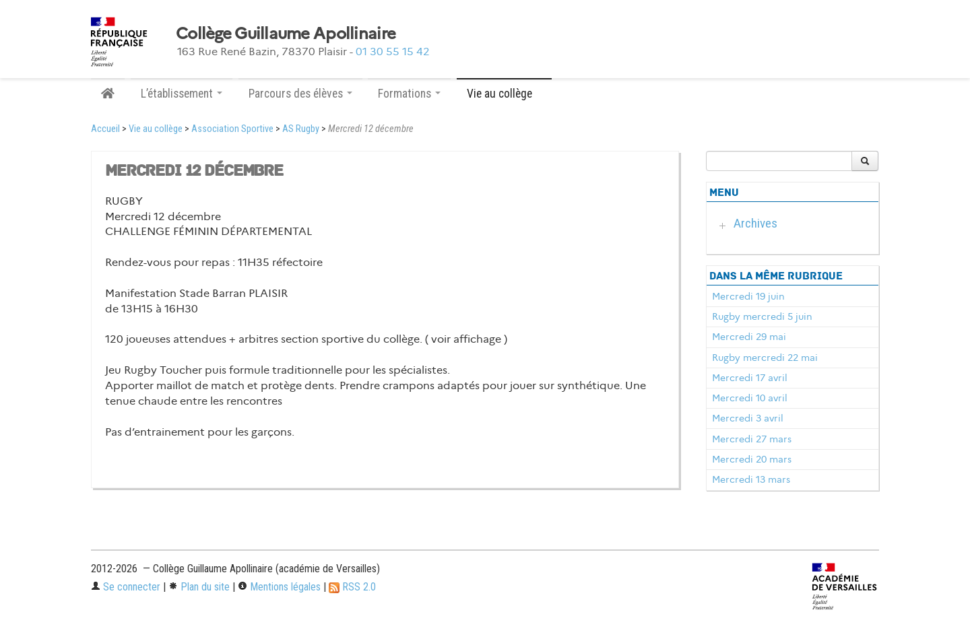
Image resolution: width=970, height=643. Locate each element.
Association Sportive (232, 129)
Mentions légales (279, 586)
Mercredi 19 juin (748, 296)
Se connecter (125, 586)
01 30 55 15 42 (393, 51)
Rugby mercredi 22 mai (765, 357)
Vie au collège (156, 129)
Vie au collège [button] (504, 93)
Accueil (105, 129)
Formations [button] (409, 93)
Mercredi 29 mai (749, 337)
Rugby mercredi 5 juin (762, 316)
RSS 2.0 (352, 586)
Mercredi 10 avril (749, 398)
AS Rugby (300, 129)
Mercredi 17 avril (749, 378)
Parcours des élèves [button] (300, 93)
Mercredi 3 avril (747, 418)
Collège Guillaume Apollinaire (285, 34)
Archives (755, 223)
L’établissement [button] (181, 93)
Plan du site (199, 586)
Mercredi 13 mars (751, 479)
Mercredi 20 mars (751, 459)
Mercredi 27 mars (751, 439)
